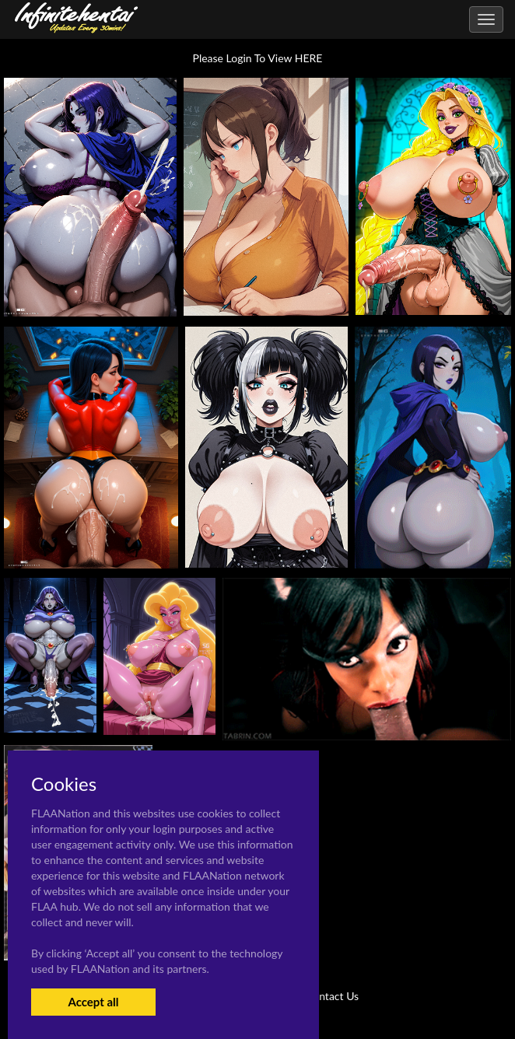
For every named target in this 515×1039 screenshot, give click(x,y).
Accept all (93, 1002)
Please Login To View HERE (258, 58)
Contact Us (332, 995)
